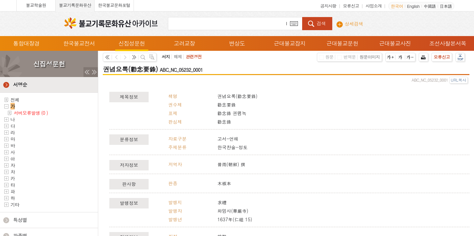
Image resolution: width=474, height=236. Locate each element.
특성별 (20, 219)
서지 (166, 56)
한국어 (397, 6)
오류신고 (351, 6)
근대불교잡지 (290, 43)
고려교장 (184, 43)
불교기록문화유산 (75, 5)
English (413, 6)
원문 (326, 57)
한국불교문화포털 (114, 5)
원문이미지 (369, 57)
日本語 (446, 6)
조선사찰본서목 (447, 43)
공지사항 (328, 6)
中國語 (430, 6)
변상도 (237, 43)
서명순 (20, 84)
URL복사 (458, 80)
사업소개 (374, 6)
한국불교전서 (79, 43)
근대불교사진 (395, 43)
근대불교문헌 (342, 43)
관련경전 (194, 56)
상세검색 (354, 23)
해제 (178, 56)
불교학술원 (36, 5)
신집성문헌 (131, 43)
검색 (321, 23)
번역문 (346, 57)
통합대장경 (26, 43)
